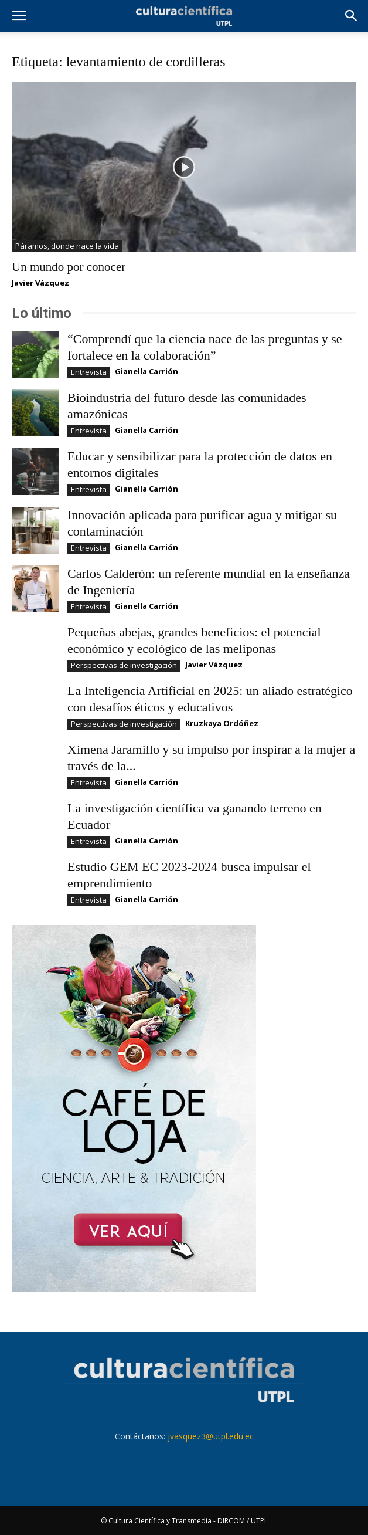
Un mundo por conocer (68, 267)
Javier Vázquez (40, 282)
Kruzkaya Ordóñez (221, 723)
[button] (351, 16)
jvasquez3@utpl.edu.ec (211, 1436)
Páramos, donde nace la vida (67, 245)
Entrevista (89, 372)
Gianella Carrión (146, 371)
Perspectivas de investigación (124, 665)
